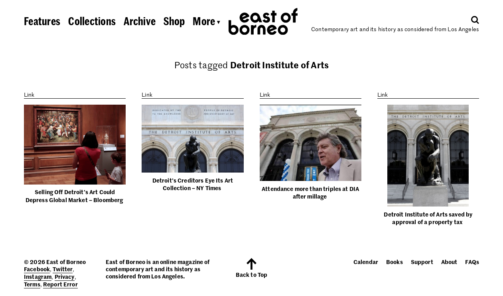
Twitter (63, 269)
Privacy (65, 276)
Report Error (60, 284)
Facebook (37, 269)
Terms (32, 284)
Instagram (37, 276)
